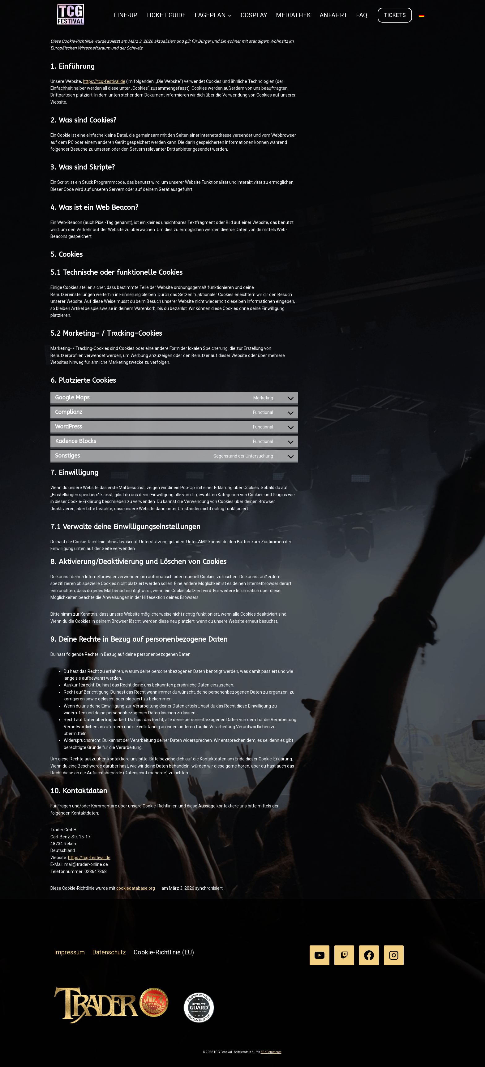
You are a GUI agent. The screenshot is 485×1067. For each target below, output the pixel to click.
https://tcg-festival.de (104, 81)
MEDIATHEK (293, 15)
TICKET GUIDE (166, 15)
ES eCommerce (271, 1052)
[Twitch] (344, 955)
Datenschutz (109, 952)
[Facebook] (369, 955)
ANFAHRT (333, 15)
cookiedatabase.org (135, 888)
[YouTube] (319, 955)
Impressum (69, 952)
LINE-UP (125, 15)
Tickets (395, 15)
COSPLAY (254, 15)
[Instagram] (394, 955)
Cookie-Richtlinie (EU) (164, 952)
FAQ (361, 15)
